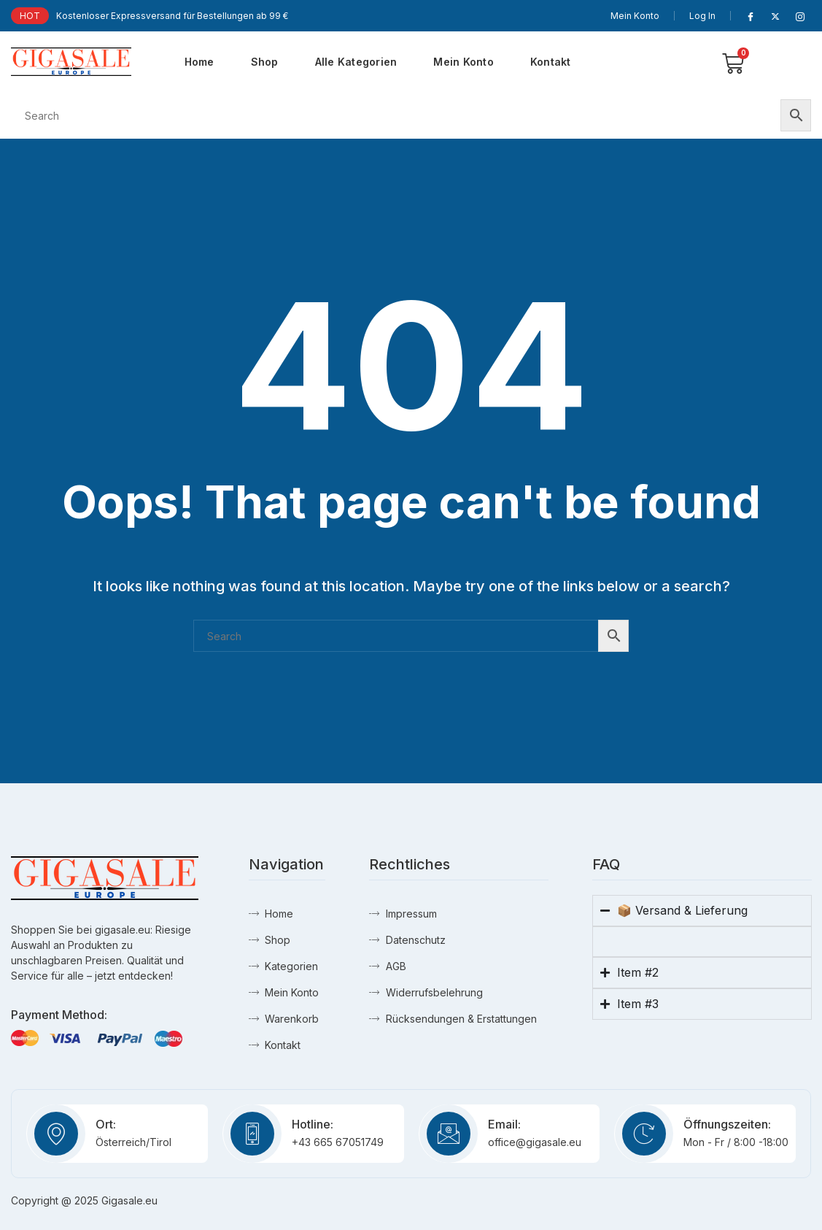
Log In (702, 15)
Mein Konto (634, 15)
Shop (265, 61)
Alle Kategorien (356, 61)
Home (199, 61)
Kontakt (550, 61)
